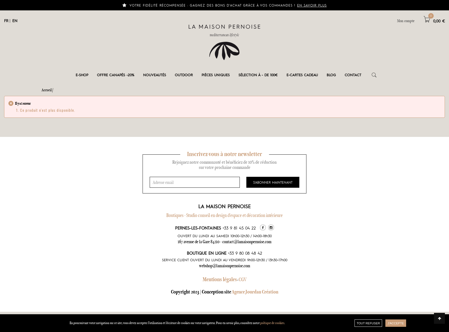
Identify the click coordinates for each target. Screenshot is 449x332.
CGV (243, 279)
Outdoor (184, 74)
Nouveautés (154, 74)
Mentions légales (220, 279)
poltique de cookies (272, 323)
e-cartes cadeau (302, 74)
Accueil (47, 90)
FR (6, 20)
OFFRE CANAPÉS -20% (115, 74)
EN (14, 20)
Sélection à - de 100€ (258, 74)
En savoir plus (312, 5)
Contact (353, 74)
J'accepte (396, 323)
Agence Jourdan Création (255, 291)
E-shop (82, 74)
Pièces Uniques (216, 74)
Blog (331, 74)
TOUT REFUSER (368, 323)
